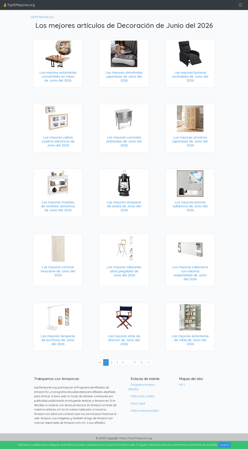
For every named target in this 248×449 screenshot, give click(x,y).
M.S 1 (182, 384)
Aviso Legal (138, 403)
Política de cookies (142, 396)
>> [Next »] (148, 362)
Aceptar (224, 444)
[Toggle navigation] (240, 5)
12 (141, 362)
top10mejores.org (42, 17)
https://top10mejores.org (136, 438)
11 (135, 362)
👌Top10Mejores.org (19, 5)
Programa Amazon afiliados (141, 387)
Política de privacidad (144, 410)
